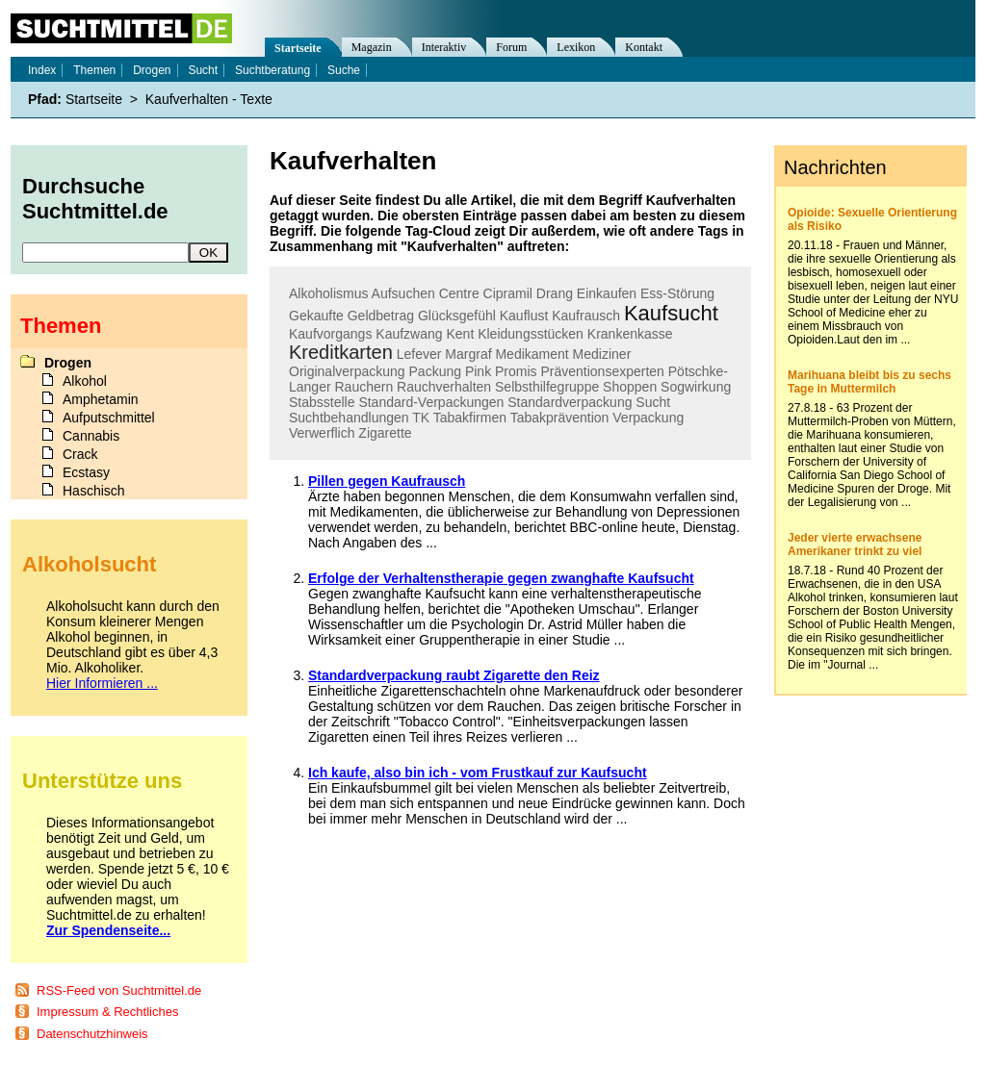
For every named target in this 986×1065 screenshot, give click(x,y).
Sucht (653, 402)
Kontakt (643, 47)
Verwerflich (321, 433)
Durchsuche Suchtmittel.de (95, 198)
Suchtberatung (272, 70)
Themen (94, 70)
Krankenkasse (630, 334)
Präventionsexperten (601, 371)
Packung (435, 371)
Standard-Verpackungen (431, 402)
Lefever (419, 354)
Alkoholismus (328, 293)
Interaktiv (444, 47)
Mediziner (602, 354)
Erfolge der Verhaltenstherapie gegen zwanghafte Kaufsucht (501, 578)
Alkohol (85, 381)
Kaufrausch (586, 315)
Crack (80, 454)
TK (420, 417)
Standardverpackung (569, 402)
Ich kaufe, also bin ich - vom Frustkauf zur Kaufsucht (477, 772)
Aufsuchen (403, 293)
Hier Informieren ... (102, 683)
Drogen (151, 70)
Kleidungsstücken (531, 334)
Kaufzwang (409, 334)
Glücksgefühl (457, 315)
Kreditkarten (341, 352)
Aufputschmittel (109, 417)
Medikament (531, 354)
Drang (554, 293)
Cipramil (507, 293)
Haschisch (94, 490)
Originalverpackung (347, 371)
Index (42, 70)
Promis (516, 371)
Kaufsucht (671, 313)
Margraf (468, 354)
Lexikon (576, 47)
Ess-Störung (677, 293)
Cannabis (91, 436)
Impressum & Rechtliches (107, 1011)
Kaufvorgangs (330, 334)
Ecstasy (86, 472)
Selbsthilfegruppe (547, 386)
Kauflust (524, 315)
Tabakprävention (560, 417)
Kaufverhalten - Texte (208, 99)
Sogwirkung (696, 386)
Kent (460, 334)
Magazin (371, 47)
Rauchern (363, 386)
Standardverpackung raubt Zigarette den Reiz (454, 675)
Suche (343, 70)
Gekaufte (316, 315)
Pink (478, 371)
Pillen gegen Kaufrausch (386, 481)
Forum (511, 47)
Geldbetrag (381, 315)
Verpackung (648, 417)
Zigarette (384, 433)
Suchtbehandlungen (349, 417)
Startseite (298, 48)
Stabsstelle (321, 402)
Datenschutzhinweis (92, 1034)
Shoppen (630, 386)
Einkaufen (606, 293)
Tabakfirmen (469, 417)
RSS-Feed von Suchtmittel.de (119, 990)
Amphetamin (101, 399)
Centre (459, 293)
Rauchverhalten (444, 386)
